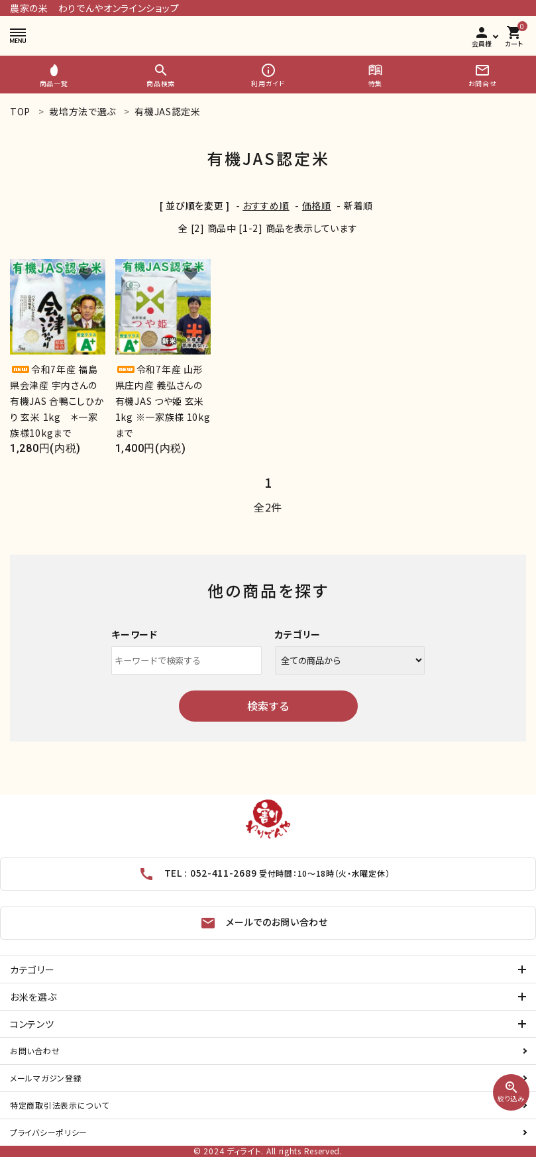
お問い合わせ (35, 1050)
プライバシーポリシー (48, 1132)
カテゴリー (298, 634)
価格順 (316, 205)
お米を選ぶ (30, 996)
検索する (268, 706)
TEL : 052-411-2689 (264, 874)
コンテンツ (29, 1023)
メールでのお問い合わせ (264, 923)
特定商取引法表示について (59, 1105)
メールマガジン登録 (45, 1077)
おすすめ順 (266, 205)
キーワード (134, 634)
